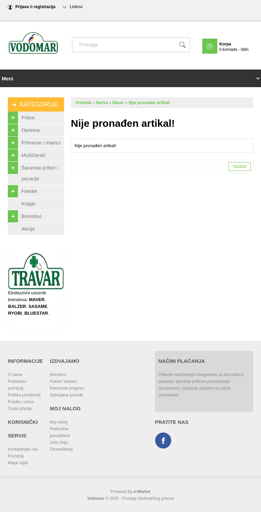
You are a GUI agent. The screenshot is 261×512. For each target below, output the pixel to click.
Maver (118, 102)
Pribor (21, 118)
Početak (84, 102)
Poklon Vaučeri (63, 381)
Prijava (21, 6)
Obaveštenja (61, 449)
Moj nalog (58, 422)
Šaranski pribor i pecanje (33, 171)
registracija (44, 6)
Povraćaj (16, 456)
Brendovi (24, 216)
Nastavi (239, 166)
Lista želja (59, 442)
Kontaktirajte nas (23, 449)
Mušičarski (26, 155)
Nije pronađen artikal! (149, 102)
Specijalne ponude (66, 395)
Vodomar (95, 498)
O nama (15, 374)
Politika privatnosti (24, 395)
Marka (102, 102)
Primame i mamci (34, 143)
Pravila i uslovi (21, 401)
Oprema (24, 130)
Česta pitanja (20, 408)
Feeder (23, 191)
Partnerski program (67, 388)
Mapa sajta (18, 462)
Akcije (28, 229)
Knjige (28, 203)
